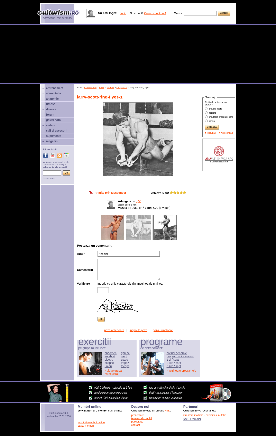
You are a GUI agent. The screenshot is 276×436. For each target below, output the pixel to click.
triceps (125, 366)
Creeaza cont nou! (155, 13)
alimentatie (53, 93)
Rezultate (212, 133)
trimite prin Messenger (110, 192)
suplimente (53, 136)
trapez (125, 362)
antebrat (110, 356)
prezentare (137, 415)
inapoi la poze (138, 330)
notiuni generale (177, 353)
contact (135, 424)
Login (123, 13)
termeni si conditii (141, 418)
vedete (50, 125)
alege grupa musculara (113, 372)
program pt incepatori (180, 356)
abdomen (111, 353)
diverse (51, 109)
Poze (101, 87)
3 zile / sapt (174, 366)
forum (50, 114)
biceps (109, 359)
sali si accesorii (56, 130)
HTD (167, 410)
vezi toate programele (182, 370)
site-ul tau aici (192, 419)
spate (124, 359)
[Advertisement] (138, 54)
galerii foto (53, 120)
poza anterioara (114, 330)
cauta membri (86, 425)
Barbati (110, 87)
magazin (52, 141)
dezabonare (49, 178)
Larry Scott (121, 87)
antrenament (54, 88)
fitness (50, 104)
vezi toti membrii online (91, 422)
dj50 (138, 201)
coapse (109, 362)
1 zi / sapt (173, 359)
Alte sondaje (227, 133)
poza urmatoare (163, 330)
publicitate (137, 421)
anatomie (52, 98)
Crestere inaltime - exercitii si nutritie (204, 415)
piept (124, 356)
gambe (125, 353)
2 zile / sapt (174, 362)
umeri (108, 366)
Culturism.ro (90, 87)
